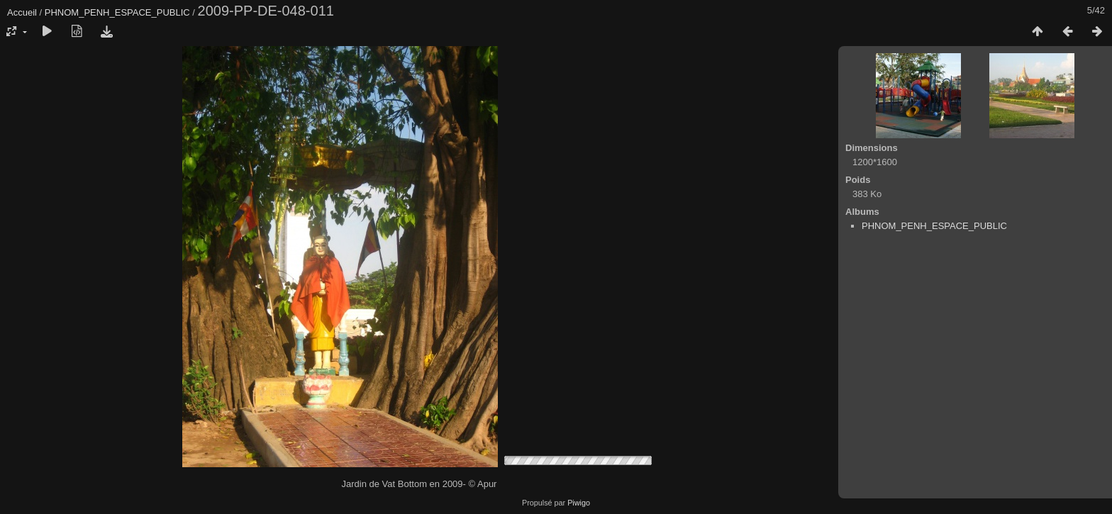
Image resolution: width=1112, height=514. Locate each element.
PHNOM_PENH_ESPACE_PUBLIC (117, 12)
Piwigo (578, 502)
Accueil (22, 12)
